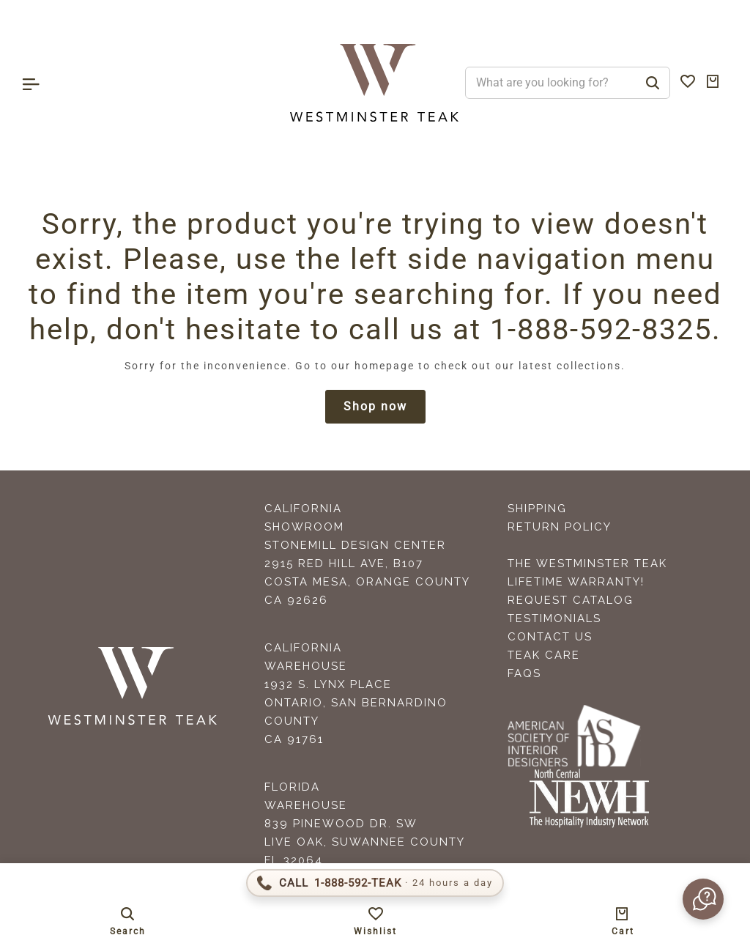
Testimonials (554, 618)
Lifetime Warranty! (576, 581)
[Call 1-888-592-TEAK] (375, 883)
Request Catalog (571, 600)
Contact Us (550, 636)
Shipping (537, 508)
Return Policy (560, 526)
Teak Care (544, 655)
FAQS (524, 673)
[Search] (652, 82)
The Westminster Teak (587, 563)
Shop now (375, 406)
